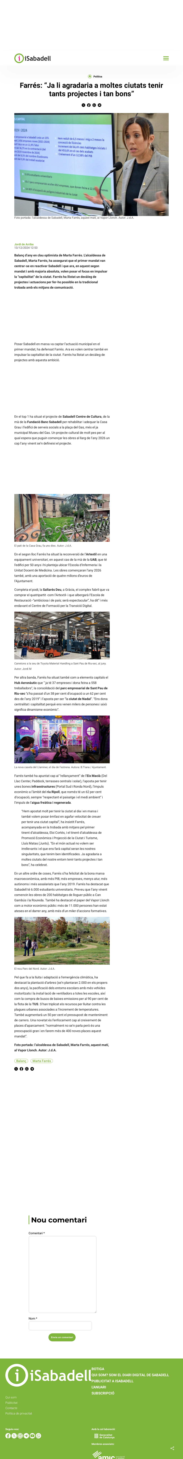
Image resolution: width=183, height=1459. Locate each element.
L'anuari (99, 1387)
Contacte (11, 1408)
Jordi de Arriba (24, 244)
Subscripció (103, 1393)
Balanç (21, 1061)
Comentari (37, 1233)
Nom (33, 1318)
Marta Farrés (42, 1061)
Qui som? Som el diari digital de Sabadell (130, 1375)
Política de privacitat (18, 1413)
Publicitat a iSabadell (112, 1381)
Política (97, 76)
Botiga (98, 1369)
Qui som (11, 1397)
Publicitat (11, 1402)
